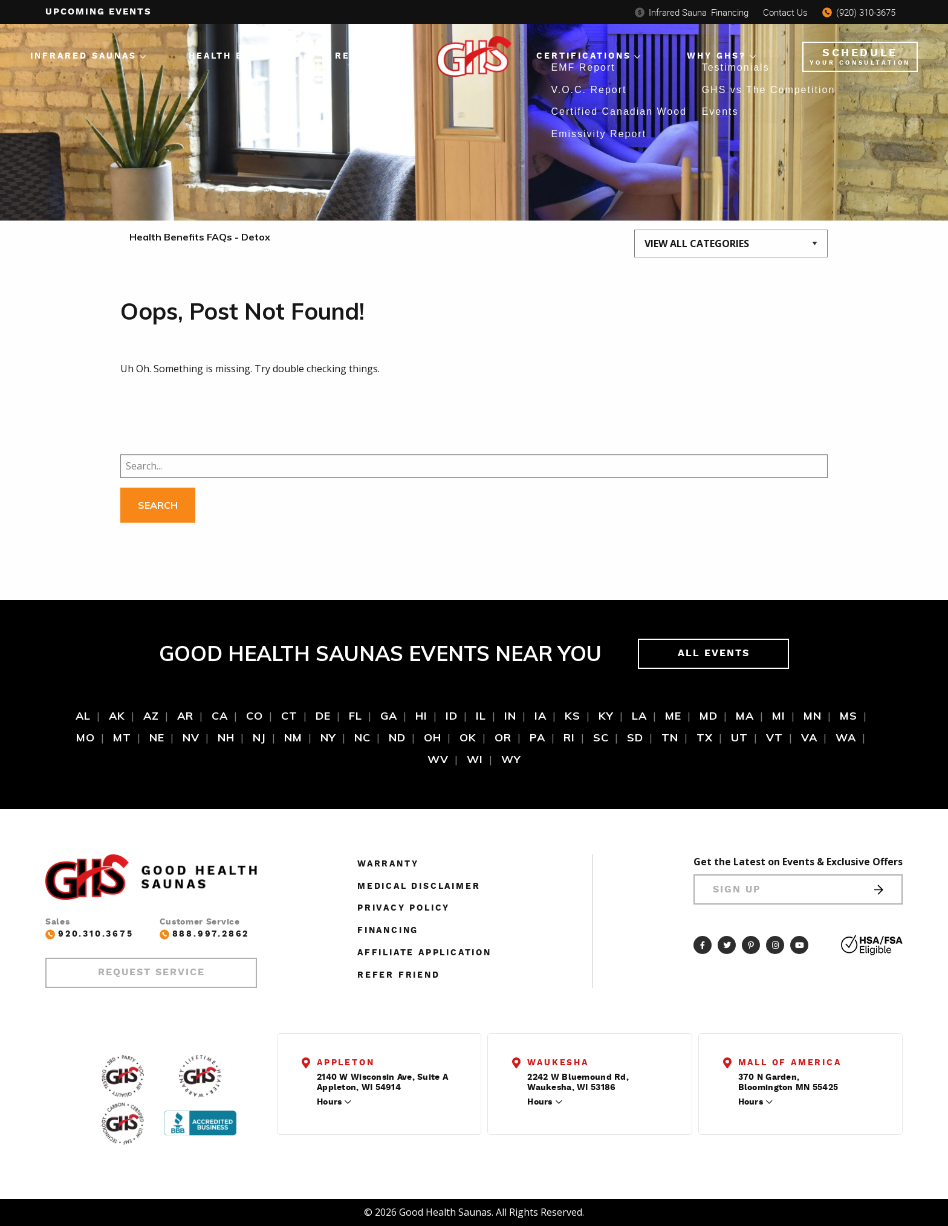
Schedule (860, 57)
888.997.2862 (205, 934)
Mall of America (790, 1063)
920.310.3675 (89, 934)
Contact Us (785, 12)
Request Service (151, 972)
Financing (691, 12)
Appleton (345, 1063)
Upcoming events (98, 11)
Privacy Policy (403, 908)
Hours (329, 1102)
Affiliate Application (424, 953)
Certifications (583, 56)
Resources (369, 56)
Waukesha (557, 1063)
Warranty (387, 864)
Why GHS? (717, 56)
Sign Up (798, 890)
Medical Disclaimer (418, 886)
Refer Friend (398, 975)
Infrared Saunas (83, 56)
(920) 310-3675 (858, 12)
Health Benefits (240, 56)
